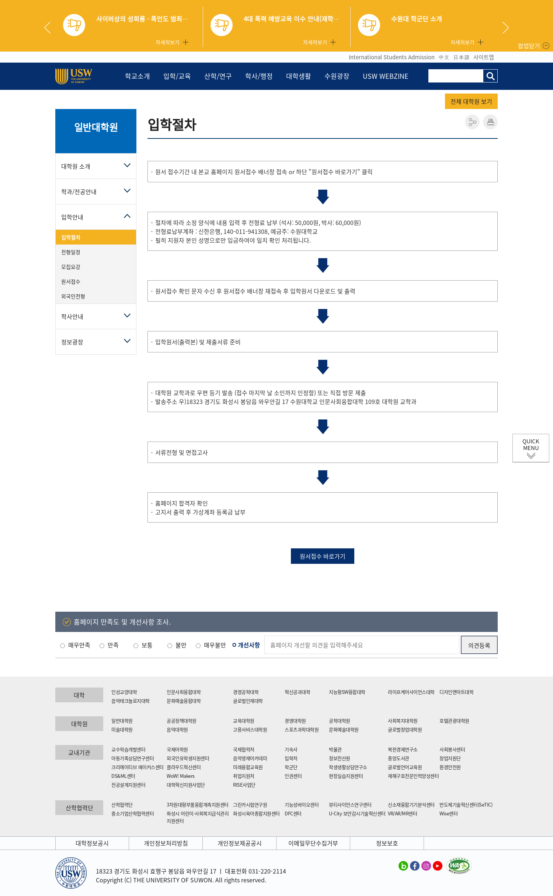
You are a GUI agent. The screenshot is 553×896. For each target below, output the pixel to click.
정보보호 (387, 843)
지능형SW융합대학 (347, 691)
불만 (181, 644)
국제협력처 (243, 749)
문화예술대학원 (344, 729)
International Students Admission (392, 57)
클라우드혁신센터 (184, 766)
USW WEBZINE (385, 76)
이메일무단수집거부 (313, 843)
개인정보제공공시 (240, 843)
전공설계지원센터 (128, 784)
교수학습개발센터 (128, 749)
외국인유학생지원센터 (188, 758)
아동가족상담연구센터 (132, 758)
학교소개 (137, 76)
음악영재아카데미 (250, 758)
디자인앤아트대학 (456, 691)
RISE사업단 (244, 784)
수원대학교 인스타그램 (426, 865)
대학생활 (298, 76)
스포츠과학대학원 (302, 729)
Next (505, 28)
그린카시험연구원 (250, 804)
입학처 (291, 758)
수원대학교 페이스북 (415, 865)
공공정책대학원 (181, 720)
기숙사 (291, 749)
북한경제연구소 (403, 749)
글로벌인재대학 (248, 700)
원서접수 (70, 281)
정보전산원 (339, 758)
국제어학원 (177, 749)
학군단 (291, 766)
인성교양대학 (124, 691)
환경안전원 (450, 766)
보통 (147, 644)
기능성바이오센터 (302, 804)
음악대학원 (177, 729)
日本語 (461, 57)
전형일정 (70, 252)
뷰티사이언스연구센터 (350, 804)
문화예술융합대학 (184, 700)
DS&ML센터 (123, 775)
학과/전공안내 (79, 191)
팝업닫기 (529, 45)
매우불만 (215, 644)
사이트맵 (483, 57)
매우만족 (79, 644)
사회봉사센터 (452, 749)
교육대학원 (243, 720)
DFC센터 (293, 813)
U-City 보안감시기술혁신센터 (357, 813)
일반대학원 (96, 127)
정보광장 (72, 341)
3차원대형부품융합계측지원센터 (198, 804)
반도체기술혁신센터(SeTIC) (465, 804)
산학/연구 (218, 76)
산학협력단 (122, 804)
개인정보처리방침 (166, 843)
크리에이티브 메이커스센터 (137, 766)
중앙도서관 (398, 758)
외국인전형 (73, 296)
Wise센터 (448, 813)
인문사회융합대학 (184, 691)
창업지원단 (450, 758)
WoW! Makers (181, 775)
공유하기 (472, 122)
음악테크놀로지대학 (130, 700)
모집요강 (70, 266)
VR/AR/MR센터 (402, 813)
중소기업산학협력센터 (132, 813)
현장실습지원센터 (346, 775)
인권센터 (293, 775)
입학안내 (72, 216)
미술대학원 (122, 729)
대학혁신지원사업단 (186, 784)
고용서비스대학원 (250, 729)
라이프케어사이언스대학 (411, 691)
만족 (113, 644)
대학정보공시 (92, 843)
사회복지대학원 (403, 720)
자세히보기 (168, 42)
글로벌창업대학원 (405, 729)
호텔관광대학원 (454, 720)
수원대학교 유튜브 (437, 865)
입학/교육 (177, 76)
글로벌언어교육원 (405, 766)
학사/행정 (259, 76)
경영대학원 (295, 720)
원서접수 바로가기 (322, 556)
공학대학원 (339, 720)
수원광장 (336, 76)
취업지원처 (243, 775)
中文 (443, 57)
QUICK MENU (530, 444)
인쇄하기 (490, 122)
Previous (50, 28)
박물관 (335, 749)
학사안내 (72, 316)
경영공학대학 (245, 691)
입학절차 (70, 237)
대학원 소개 (75, 166)
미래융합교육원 (248, 766)
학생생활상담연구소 (348, 766)
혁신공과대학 (297, 691)
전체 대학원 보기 (471, 101)
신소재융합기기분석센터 (411, 804)
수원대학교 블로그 (403, 865)
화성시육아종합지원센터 (256, 813)
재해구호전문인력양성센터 (413, 775)
